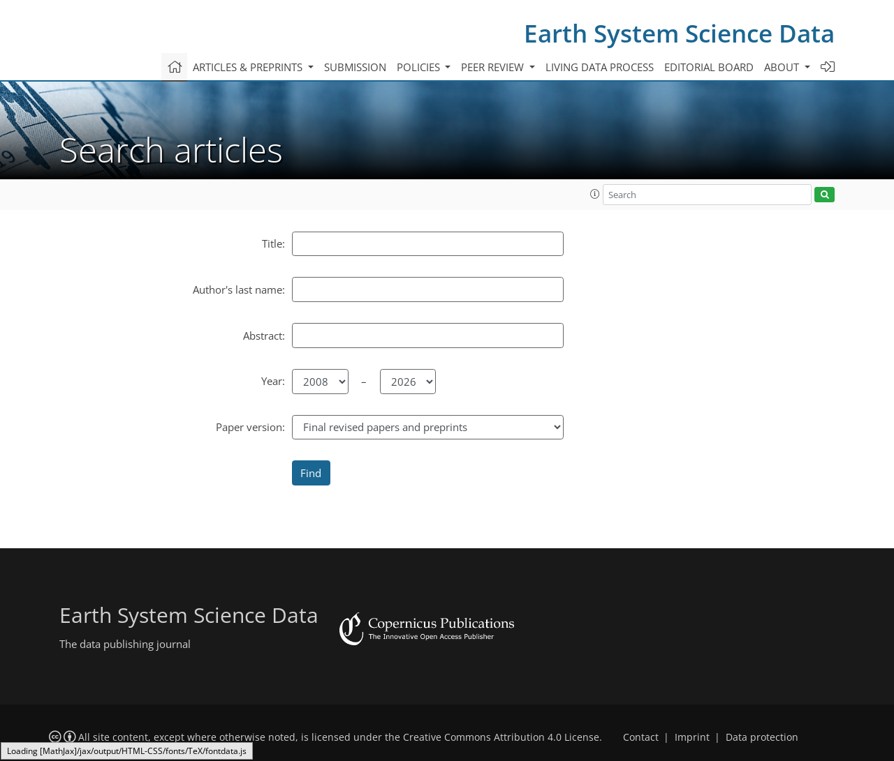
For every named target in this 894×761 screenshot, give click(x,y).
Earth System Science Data (679, 33)
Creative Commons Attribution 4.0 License (501, 737)
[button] (595, 194)
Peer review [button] (494, 67)
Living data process (599, 67)
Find (310, 473)
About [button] (783, 67)
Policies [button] (420, 67)
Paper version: (250, 427)
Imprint (692, 737)
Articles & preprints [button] (249, 67)
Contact (641, 737)
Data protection (762, 737)
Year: (273, 381)
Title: (273, 243)
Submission (355, 67)
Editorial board (709, 67)
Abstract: (264, 335)
